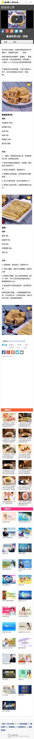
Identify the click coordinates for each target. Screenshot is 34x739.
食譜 (25, 348)
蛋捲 (26, 345)
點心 (18, 348)
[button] (17, 19)
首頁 (5, 42)
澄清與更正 (21, 727)
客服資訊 (12, 727)
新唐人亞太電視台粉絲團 (17, 341)
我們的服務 (23, 724)
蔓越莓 (11, 345)
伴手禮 (11, 348)
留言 (14, 42)
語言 (3, 724)
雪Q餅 (19, 345)
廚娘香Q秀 (8, 7)
